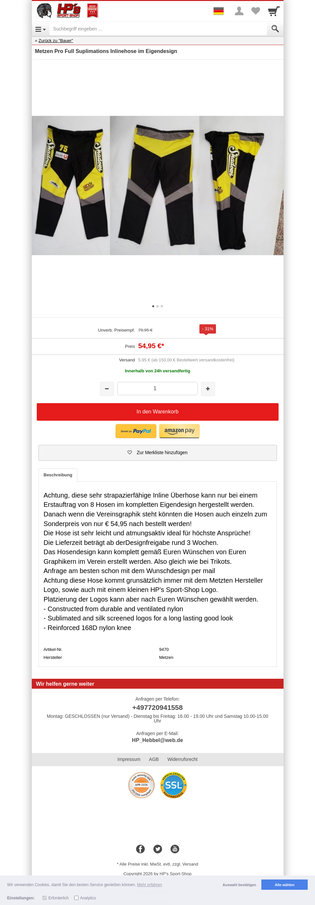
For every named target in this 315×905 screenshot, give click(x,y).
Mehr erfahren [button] (149, 884)
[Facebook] (140, 849)
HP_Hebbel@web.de (157, 740)
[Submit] (275, 29)
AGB (154, 759)
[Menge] (157, 388)
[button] (136, 431)
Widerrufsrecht (182, 759)
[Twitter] (157, 849)
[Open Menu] (40, 29)
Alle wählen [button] (284, 885)
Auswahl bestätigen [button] (239, 885)
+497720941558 (157, 707)
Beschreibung (58, 474)
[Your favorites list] (255, 11)
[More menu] (239, 11)
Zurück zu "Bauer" (55, 40)
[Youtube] (175, 849)
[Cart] (274, 11)
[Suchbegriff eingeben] (158, 29)
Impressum (129, 759)
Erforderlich (58, 898)
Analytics (88, 898)
